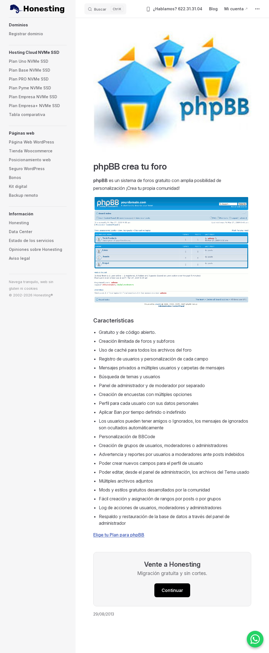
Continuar (172, 590)
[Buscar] (105, 8)
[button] (38, 25)
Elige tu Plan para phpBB (118, 535)
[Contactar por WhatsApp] (255, 639)
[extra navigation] (257, 9)
